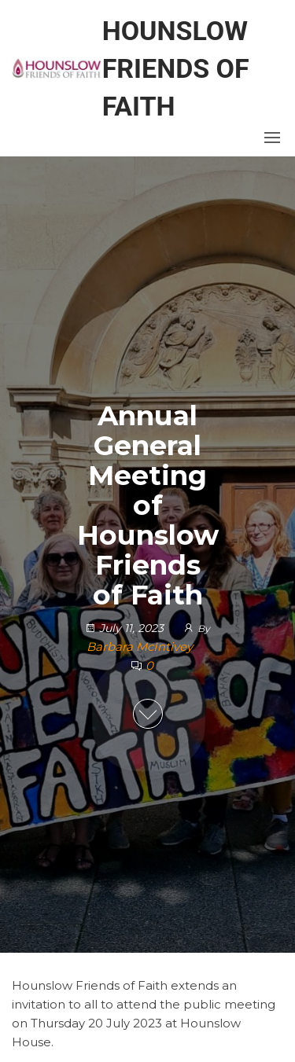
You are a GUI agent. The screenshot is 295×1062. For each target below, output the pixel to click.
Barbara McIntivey (140, 646)
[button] (272, 137)
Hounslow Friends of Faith (175, 68)
